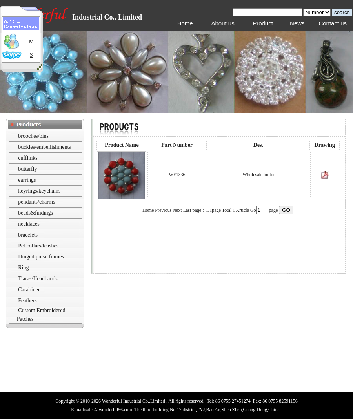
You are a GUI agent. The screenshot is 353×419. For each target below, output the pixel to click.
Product (263, 23)
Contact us (332, 23)
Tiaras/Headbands (38, 279)
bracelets (28, 235)
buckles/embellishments (44, 147)
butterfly (27, 169)
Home (185, 23)
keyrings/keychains (39, 191)
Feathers (27, 300)
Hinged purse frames (41, 257)
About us (222, 23)
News (297, 23)
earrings (27, 180)
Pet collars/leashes (38, 246)
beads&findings (35, 213)
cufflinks (28, 158)
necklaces (28, 224)
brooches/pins (33, 136)
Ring (23, 268)
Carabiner (29, 290)
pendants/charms (36, 202)
